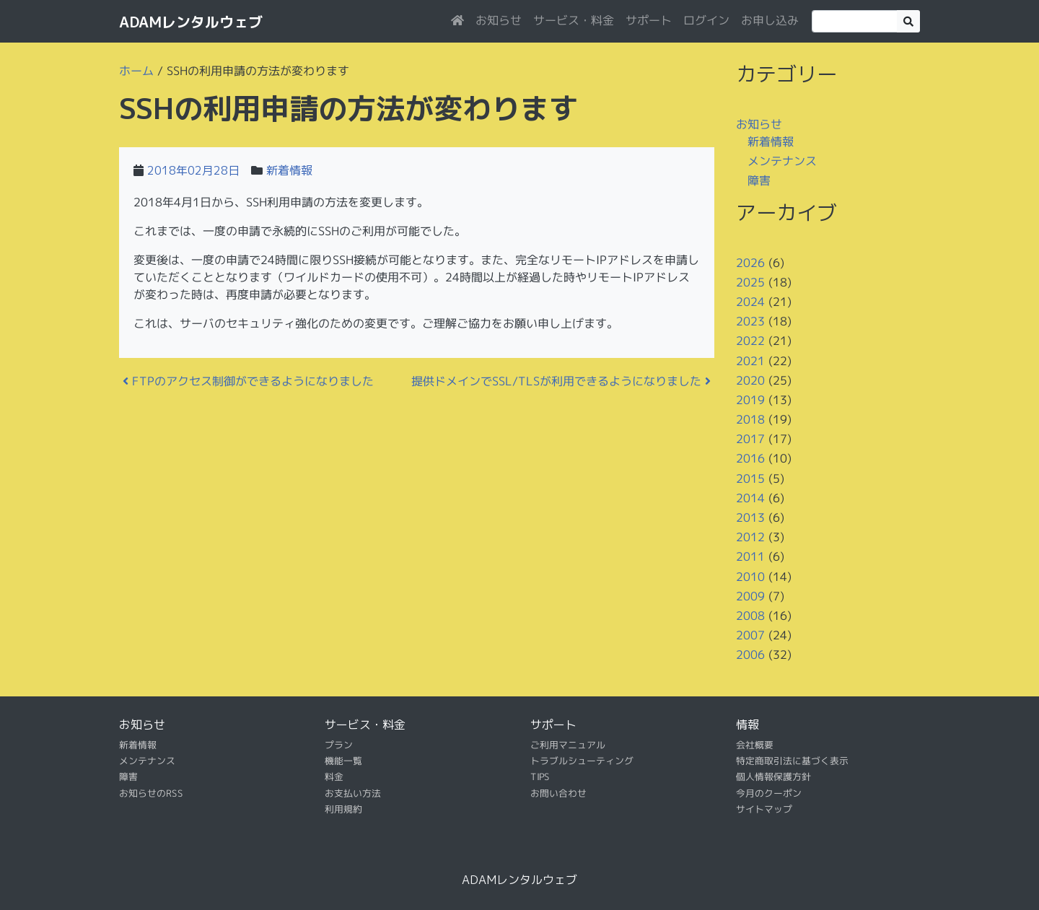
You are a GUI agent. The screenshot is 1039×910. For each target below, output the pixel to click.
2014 (750, 498)
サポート (649, 20)
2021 (750, 360)
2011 (750, 556)
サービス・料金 (573, 20)
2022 (750, 341)
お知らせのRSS (151, 793)
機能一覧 (343, 760)
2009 (750, 596)
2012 (750, 537)
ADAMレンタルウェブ (191, 22)
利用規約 (343, 808)
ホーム (136, 71)
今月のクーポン (769, 793)
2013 (750, 517)
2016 (750, 458)
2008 (750, 616)
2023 (750, 321)
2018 (750, 419)
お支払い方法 (353, 793)
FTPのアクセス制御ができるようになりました (248, 381)
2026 (750, 262)
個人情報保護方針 (773, 776)
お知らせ (498, 20)
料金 (334, 776)
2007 (750, 635)
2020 (750, 380)
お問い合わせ (558, 793)
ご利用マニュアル (567, 744)
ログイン (706, 20)
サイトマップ (764, 808)
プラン (339, 744)
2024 (750, 302)
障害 (759, 180)
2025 (750, 282)
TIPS (540, 776)
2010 (750, 576)
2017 (750, 439)
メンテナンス (782, 161)
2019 (750, 400)
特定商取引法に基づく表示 (792, 760)
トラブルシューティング (582, 760)
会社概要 (754, 744)
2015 (750, 478)
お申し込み (770, 20)
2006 (750, 654)
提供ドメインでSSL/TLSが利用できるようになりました (561, 381)
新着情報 (289, 170)
